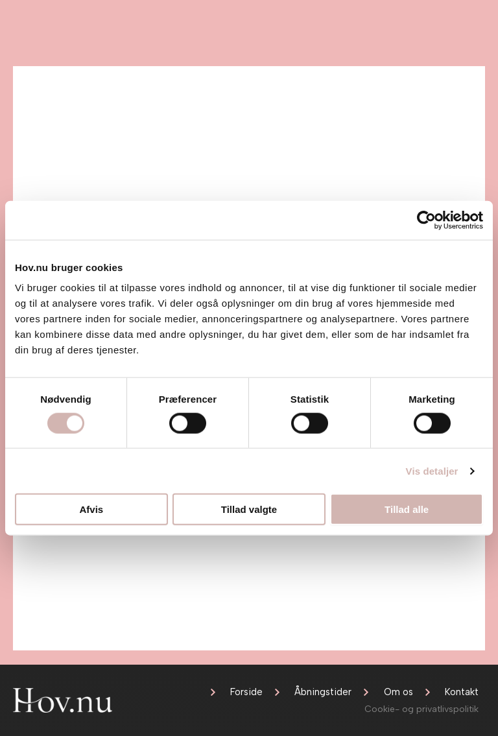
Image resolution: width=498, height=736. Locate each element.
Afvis (91, 509)
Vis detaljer (432, 470)
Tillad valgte (249, 509)
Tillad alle (407, 509)
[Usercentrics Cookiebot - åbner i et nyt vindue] (426, 220)
